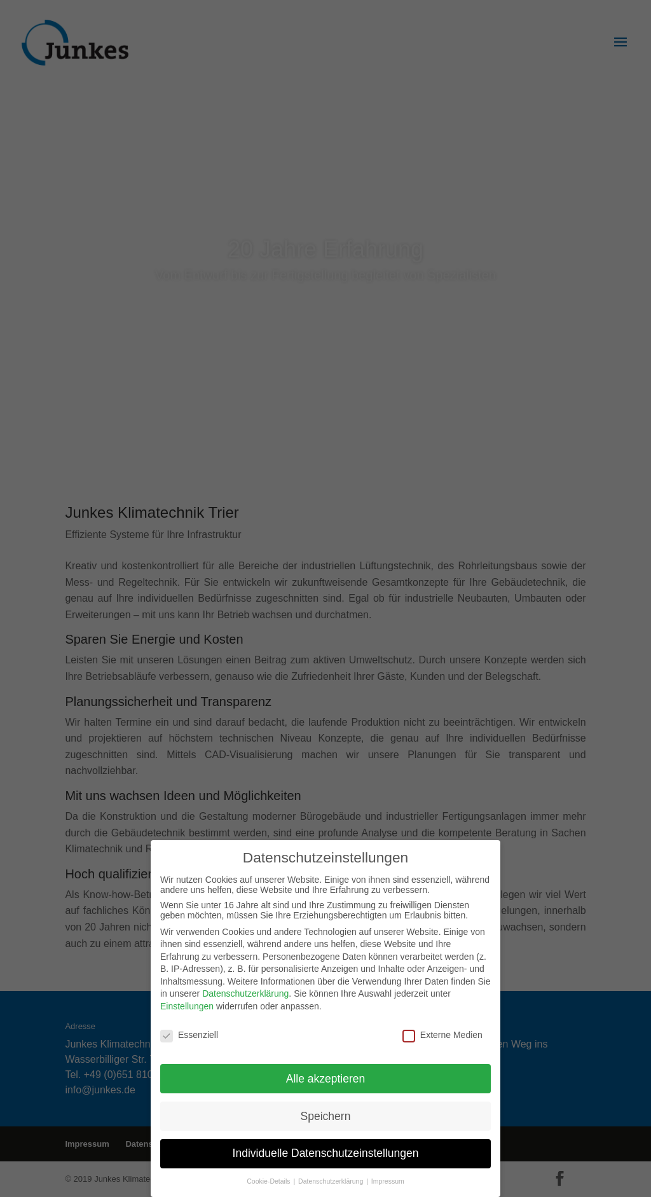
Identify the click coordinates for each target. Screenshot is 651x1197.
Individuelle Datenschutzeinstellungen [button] (326, 1151)
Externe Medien (442, 1033)
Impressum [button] (387, 1180)
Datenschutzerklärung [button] (331, 1180)
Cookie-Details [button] (269, 1180)
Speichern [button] (326, 1114)
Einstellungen (187, 1005)
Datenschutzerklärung (245, 992)
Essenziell (189, 1033)
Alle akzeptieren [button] (326, 1076)
